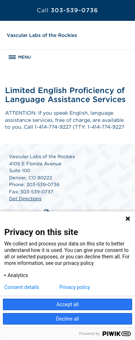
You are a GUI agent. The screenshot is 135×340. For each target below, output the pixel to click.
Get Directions (25, 198)
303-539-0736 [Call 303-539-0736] (67, 10)
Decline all (67, 319)
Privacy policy (74, 287)
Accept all (68, 304)
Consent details (21, 287)
